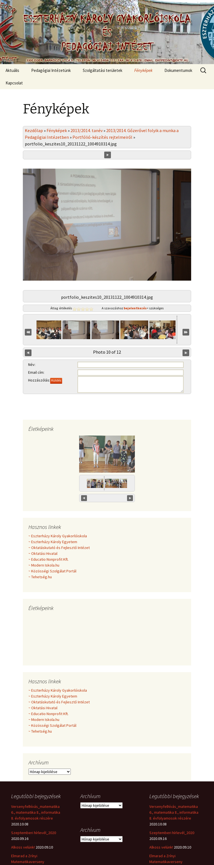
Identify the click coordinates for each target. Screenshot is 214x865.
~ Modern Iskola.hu (43, 540)
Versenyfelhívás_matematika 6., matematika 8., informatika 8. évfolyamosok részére (35, 787)
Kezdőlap (34, 130)
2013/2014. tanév (86, 130)
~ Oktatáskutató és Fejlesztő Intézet (59, 523)
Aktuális (12, 70)
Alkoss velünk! (23, 822)
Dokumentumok (178, 70)
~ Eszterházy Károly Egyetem (52, 517)
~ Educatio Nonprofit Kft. (48, 534)
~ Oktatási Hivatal (42, 528)
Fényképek (143, 70)
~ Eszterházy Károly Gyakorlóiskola (57, 511)
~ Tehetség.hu (40, 552)
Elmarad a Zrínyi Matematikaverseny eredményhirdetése (28, 837)
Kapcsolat (14, 83)
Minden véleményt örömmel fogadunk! (107, 364)
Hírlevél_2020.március (29, 851)
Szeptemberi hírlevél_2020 (33, 808)
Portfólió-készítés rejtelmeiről (102, 137)
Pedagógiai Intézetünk (51, 70)
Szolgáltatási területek (102, 70)
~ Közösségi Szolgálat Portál (52, 546)
